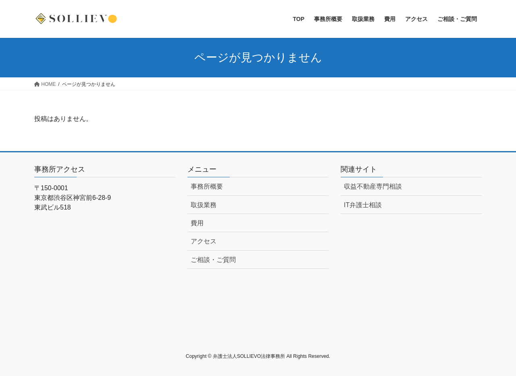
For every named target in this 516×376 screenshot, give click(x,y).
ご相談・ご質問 (213, 259)
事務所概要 (207, 186)
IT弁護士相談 (363, 205)
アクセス (203, 241)
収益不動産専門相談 (373, 186)
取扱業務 (203, 205)
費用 (197, 223)
